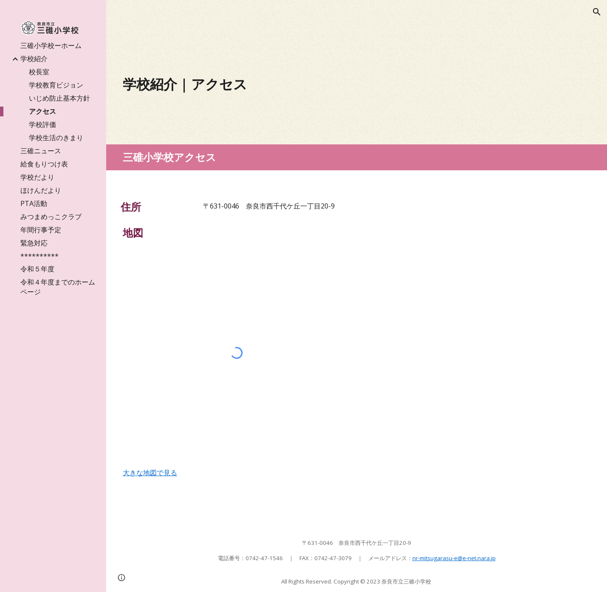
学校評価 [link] (42, 124)
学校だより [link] (37, 177)
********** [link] (39, 256)
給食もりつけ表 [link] (44, 164)
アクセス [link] (42, 111)
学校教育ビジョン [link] (56, 85)
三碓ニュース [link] (40, 150)
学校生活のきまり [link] (56, 137)
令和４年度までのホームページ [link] (57, 286)
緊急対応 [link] (34, 243)
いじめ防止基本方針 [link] (59, 98)
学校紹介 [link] (34, 58)
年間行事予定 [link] (40, 229)
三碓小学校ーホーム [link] (51, 45)
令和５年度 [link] (37, 268)
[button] (597, 12)
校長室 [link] (39, 71)
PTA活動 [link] (33, 203)
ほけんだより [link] (40, 190)
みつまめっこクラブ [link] (51, 216)
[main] (296, 84)
